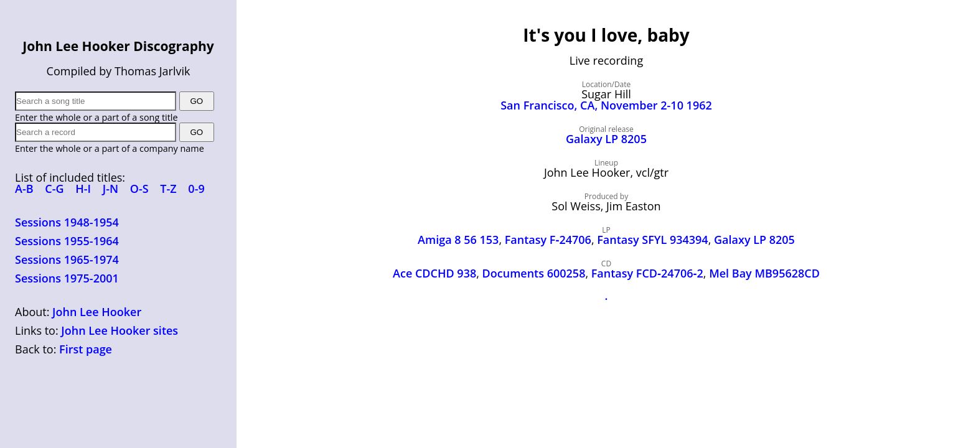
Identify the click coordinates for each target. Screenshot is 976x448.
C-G (54, 188)
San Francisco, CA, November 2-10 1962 (606, 105)
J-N (110, 188)
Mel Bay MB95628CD (764, 273)
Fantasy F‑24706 (548, 239)
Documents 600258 (534, 273)
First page (85, 349)
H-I (83, 188)
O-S (139, 188)
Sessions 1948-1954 (67, 222)
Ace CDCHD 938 (434, 273)
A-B (24, 188)
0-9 (196, 188)
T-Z (168, 188)
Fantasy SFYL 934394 (652, 239)
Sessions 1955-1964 (67, 240)
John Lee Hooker (96, 311)
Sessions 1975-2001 (67, 278)
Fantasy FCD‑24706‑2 (647, 273)
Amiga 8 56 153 (458, 239)
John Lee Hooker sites (119, 330)
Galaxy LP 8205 (606, 138)
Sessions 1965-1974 (67, 259)
